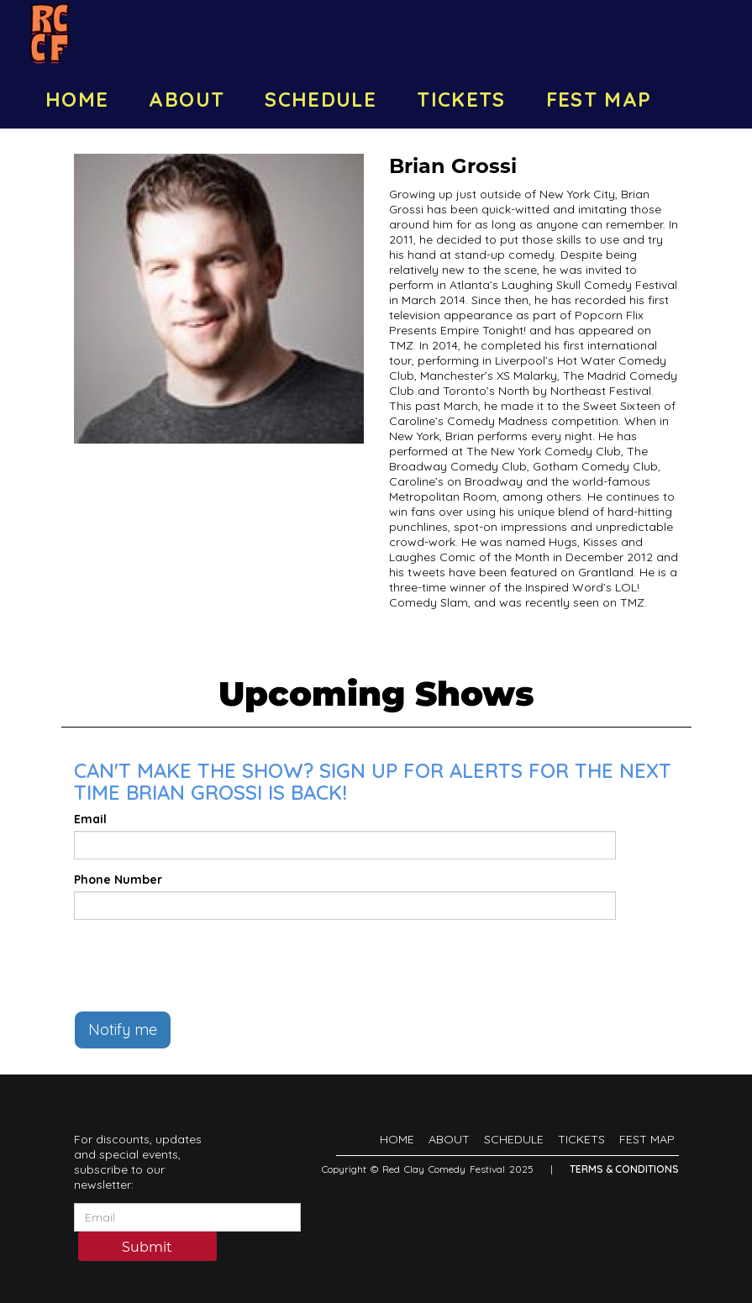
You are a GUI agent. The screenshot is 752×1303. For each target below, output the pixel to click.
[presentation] (201, 965)
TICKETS (461, 99)
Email (90, 819)
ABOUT (186, 99)
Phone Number (118, 879)
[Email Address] (187, 1217)
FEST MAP (599, 99)
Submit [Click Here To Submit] (147, 1247)
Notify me (122, 1029)
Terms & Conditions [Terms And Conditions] (624, 1169)
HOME (76, 99)
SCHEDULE (320, 99)
